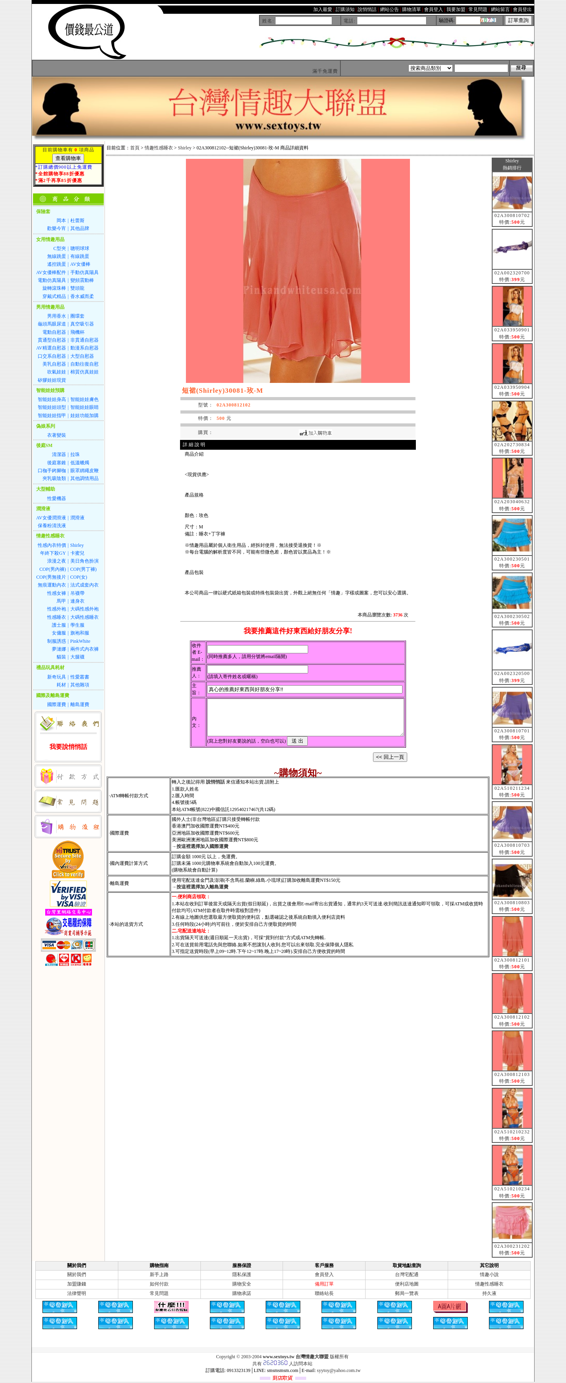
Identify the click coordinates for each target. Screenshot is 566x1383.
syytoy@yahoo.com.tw (338, 1370)
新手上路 (159, 1274)
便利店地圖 (407, 1284)
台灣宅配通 (407, 1274)
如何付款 (159, 1284)
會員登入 (324, 1274)
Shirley (185, 148)
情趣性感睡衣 (159, 148)
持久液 (489, 1293)
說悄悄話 (215, 789)
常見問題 (159, 1293)
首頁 (135, 148)
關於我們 (76, 1274)
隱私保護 (241, 1274)
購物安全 (241, 1284)
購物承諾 (241, 1293)
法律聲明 (76, 1293)
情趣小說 (489, 1274)
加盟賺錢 (76, 1284)
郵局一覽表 (407, 1293)
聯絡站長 (324, 1293)
